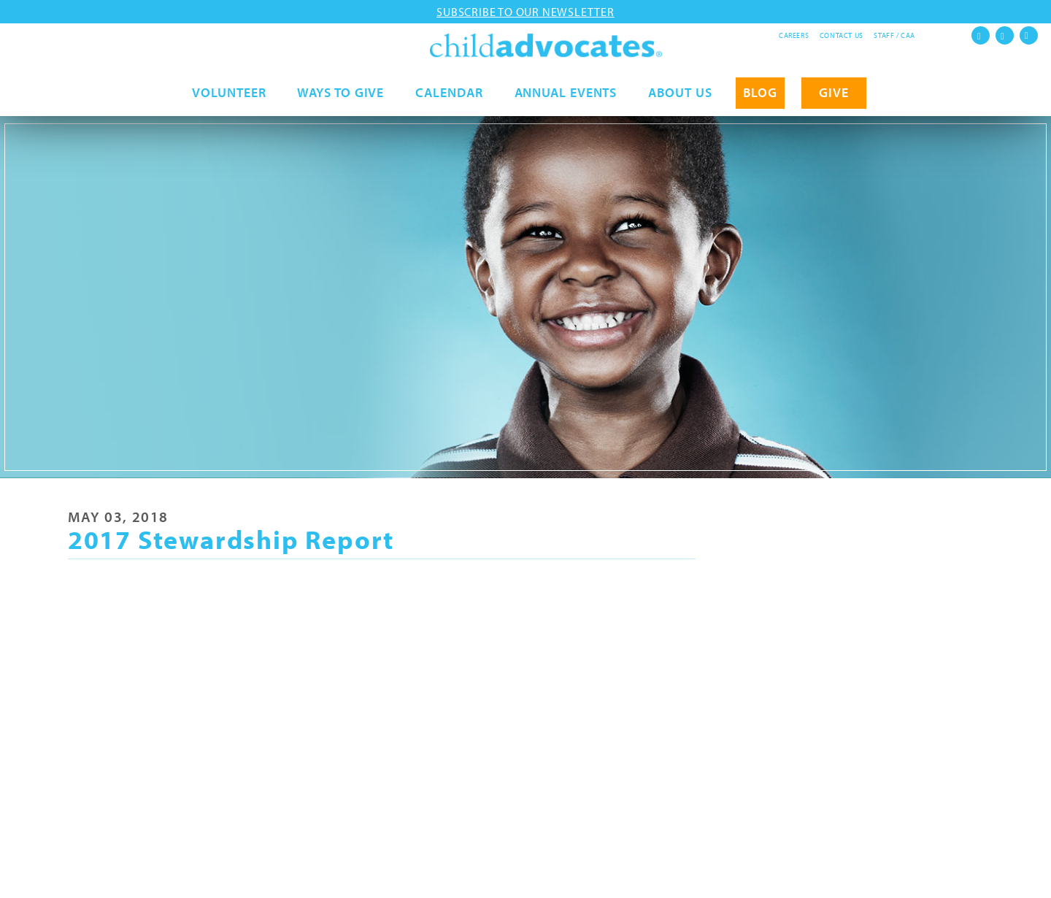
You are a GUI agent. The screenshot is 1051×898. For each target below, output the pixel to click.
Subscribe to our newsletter (525, 11)
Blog (760, 99)
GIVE (834, 99)
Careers (794, 35)
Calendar (448, 99)
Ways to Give (340, 99)
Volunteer (229, 99)
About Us (680, 99)
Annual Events (566, 99)
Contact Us (841, 35)
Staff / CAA (894, 35)
